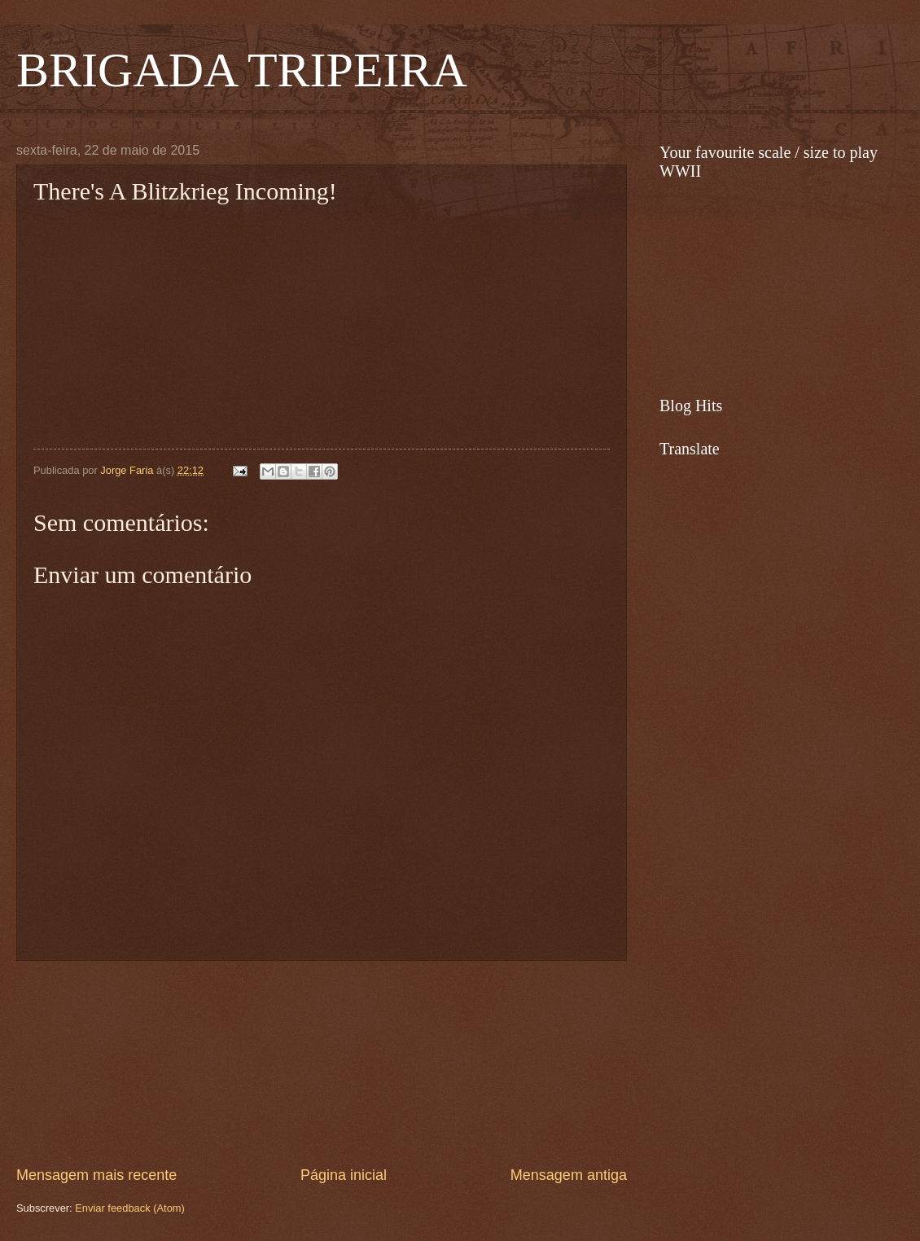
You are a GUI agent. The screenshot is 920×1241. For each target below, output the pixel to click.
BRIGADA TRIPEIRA (241, 70)
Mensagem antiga (568, 1175)
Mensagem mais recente (96, 1175)
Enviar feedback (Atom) (130, 1208)
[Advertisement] (322, 1063)
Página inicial (343, 1175)
